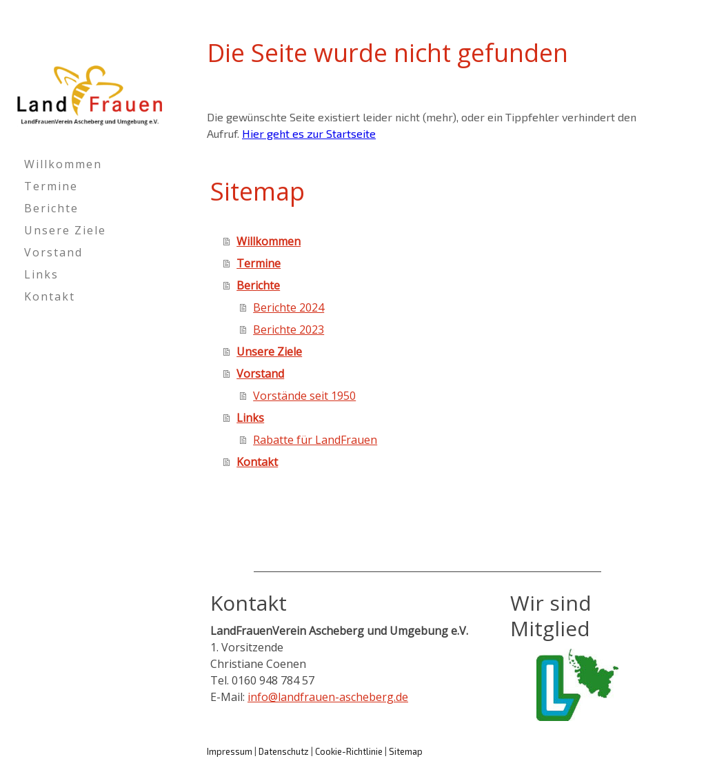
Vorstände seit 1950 (304, 395)
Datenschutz (284, 751)
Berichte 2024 (288, 307)
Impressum (229, 751)
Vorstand (53, 252)
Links (41, 274)
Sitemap (406, 751)
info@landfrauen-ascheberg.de (328, 696)
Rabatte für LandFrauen (315, 439)
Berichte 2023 (288, 329)
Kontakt (49, 296)
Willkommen (63, 164)
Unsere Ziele (65, 230)
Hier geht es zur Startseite (309, 133)
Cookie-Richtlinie (349, 751)
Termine (51, 186)
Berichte (51, 208)
